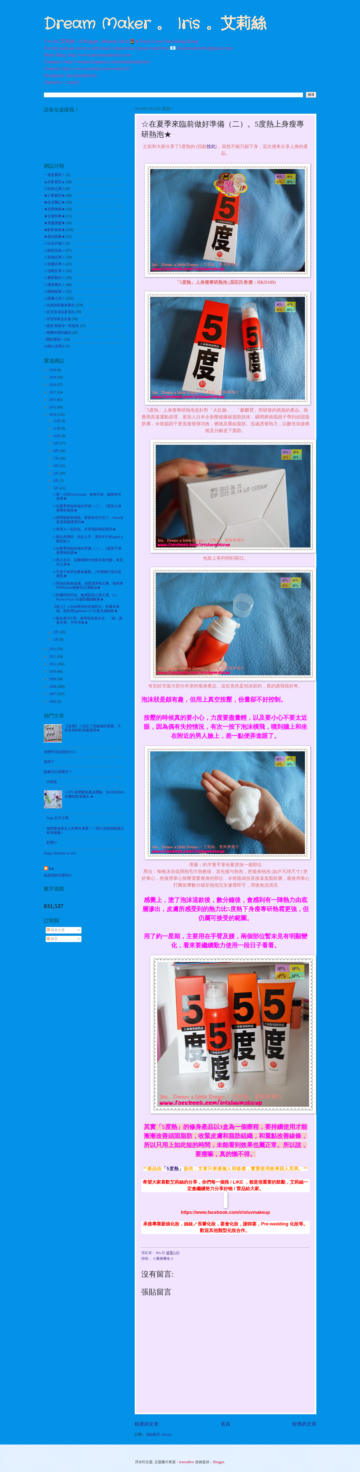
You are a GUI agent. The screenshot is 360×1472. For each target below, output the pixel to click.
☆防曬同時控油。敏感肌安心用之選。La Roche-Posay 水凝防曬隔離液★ (84, 597)
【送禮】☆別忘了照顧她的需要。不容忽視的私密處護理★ (93, 728)
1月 (56, 639)
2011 (53, 664)
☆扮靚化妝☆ (54, 250)
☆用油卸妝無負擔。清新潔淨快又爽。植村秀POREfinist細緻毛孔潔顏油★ (87, 586)
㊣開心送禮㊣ (54, 346)
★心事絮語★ (54, 195)
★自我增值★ (54, 209)
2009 (53, 679)
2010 (53, 671)
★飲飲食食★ (54, 230)
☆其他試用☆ (54, 257)
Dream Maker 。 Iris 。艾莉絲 (155, 24)
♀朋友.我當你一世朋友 (61, 326)
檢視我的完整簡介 (58, 875)
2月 (56, 632)
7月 (56, 458)
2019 (53, 377)
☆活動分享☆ (54, 271)
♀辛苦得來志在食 (57, 319)
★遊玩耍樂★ (54, 236)
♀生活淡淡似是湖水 (59, 312)
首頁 (225, 1424)
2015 (53, 407)
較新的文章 (147, 1424)
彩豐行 (51, 843)
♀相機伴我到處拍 (57, 333)
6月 (56, 466)
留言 (52, 939)
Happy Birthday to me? (60, 853)
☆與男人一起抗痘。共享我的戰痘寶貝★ (84, 529)
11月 (57, 428)
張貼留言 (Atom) (158, 1434)
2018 (53, 385)
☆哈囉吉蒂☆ (54, 264)
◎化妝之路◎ (54, 189)
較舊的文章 (304, 1424)
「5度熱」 (173, 1168)
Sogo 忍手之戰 (57, 818)
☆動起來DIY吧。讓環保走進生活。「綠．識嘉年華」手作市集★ (87, 620)
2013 (53, 649)
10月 (57, 436)
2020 (53, 370)
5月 (56, 473)
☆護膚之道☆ (54, 298)
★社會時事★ (54, 216)
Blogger (218, 1462)
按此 (211, 146)
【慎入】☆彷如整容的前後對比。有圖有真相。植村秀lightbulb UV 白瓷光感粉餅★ (86, 609)
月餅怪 (51, 782)
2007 (53, 694)
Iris (51, 868)
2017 (53, 392)
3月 (56, 488)
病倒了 (49, 762)
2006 (53, 701)
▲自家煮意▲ (54, 182)
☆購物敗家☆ (54, 291)
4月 (56, 481)
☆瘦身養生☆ (163, 1258)
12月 (57, 421)
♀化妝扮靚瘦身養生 (59, 305)
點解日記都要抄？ (58, 772)
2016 (53, 400)
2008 (53, 686)
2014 (53, 414)
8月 (56, 451)
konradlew (186, 1462)
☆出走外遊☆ (54, 243)
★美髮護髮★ (54, 223)
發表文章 (56, 930)
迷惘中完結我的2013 (60, 752)
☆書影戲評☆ (54, 278)
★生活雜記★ (54, 202)
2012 (53, 656)
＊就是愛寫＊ (54, 175)
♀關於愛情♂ (53, 339)
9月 (56, 443)
